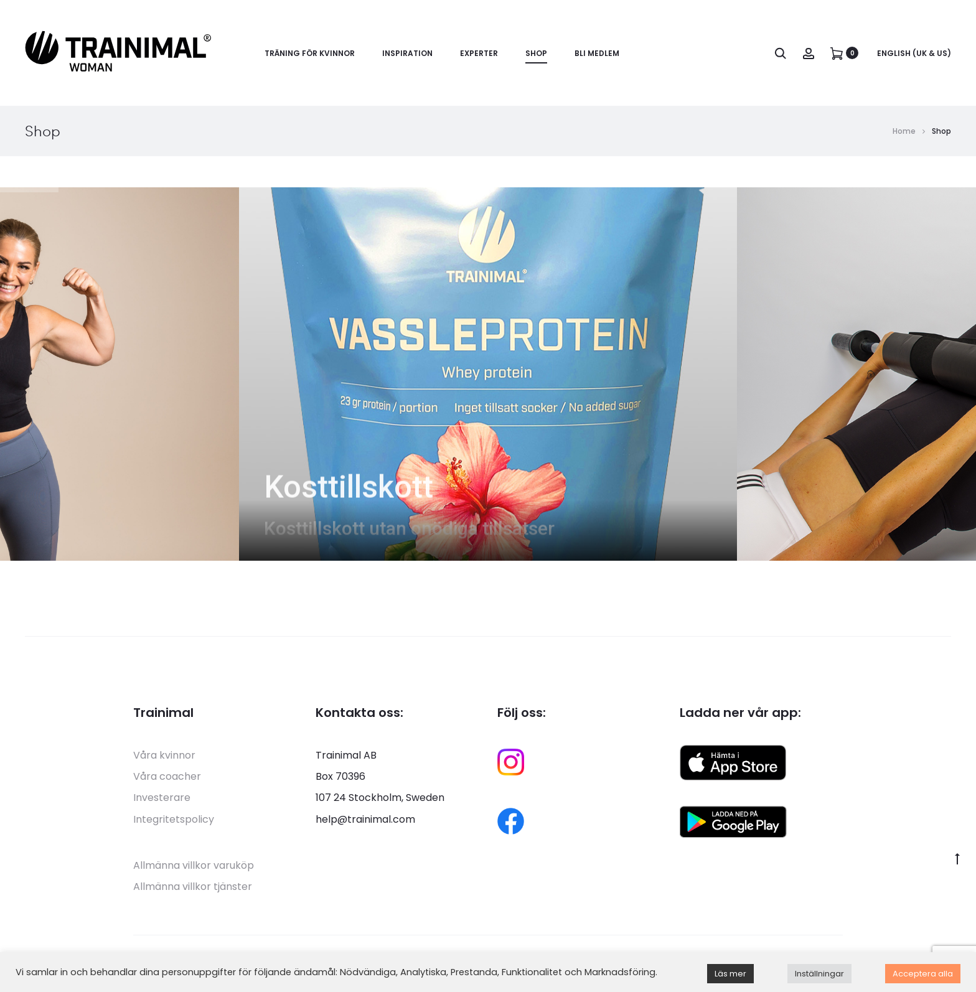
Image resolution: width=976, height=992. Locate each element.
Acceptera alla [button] (923, 974)
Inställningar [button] (819, 974)
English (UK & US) (914, 53)
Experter (479, 53)
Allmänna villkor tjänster (192, 886)
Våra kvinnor (164, 755)
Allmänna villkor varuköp (193, 865)
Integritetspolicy (173, 819)
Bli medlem (597, 53)
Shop (536, 53)
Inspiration (407, 53)
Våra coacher (167, 776)
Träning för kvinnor (310, 53)
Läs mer (730, 974)
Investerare (161, 797)
